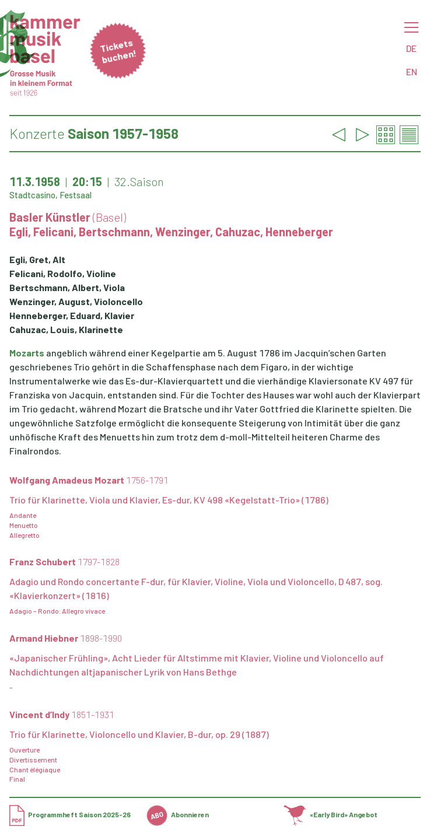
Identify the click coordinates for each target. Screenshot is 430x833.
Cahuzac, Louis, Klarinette (66, 329)
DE (411, 48)
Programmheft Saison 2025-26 (70, 814)
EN (411, 71)
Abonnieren (177, 814)
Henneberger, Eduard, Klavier (71, 315)
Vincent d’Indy (61, 714)
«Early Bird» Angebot (330, 814)
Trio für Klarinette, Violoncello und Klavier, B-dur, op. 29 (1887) (139, 734)
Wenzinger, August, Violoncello (76, 301)
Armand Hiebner (65, 637)
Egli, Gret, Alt (37, 259)
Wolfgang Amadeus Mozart (89, 479)
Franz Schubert (64, 561)
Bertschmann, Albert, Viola (67, 287)
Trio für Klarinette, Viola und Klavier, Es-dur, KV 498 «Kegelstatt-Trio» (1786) (168, 499)
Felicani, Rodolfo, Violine (62, 273)
